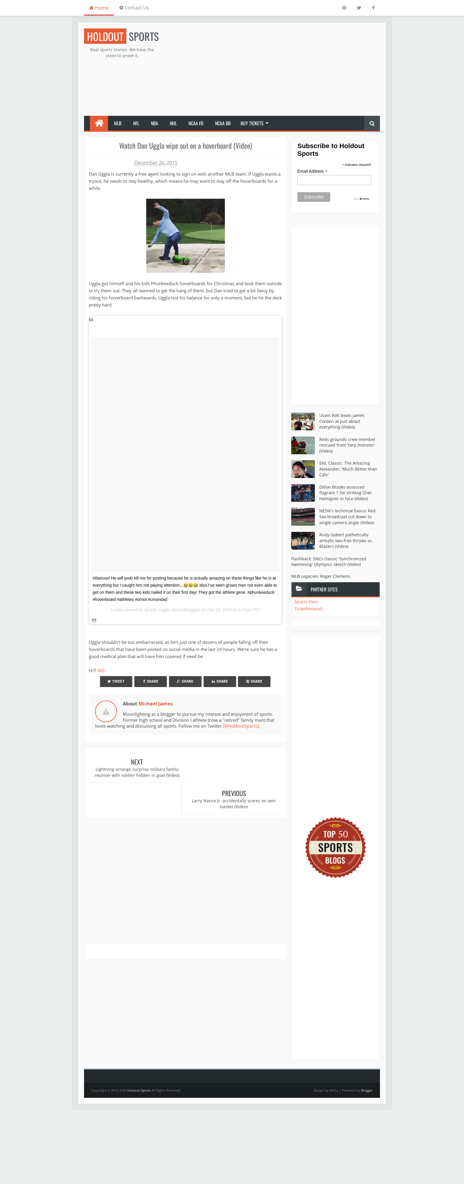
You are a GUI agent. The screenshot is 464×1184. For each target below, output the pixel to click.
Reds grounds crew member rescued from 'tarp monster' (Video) (347, 445)
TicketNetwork (308, 609)
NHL (173, 123)
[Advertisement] (272, 69)
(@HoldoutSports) (241, 726)
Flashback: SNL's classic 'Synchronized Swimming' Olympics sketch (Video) (328, 561)
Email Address (312, 171)
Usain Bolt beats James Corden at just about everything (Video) (342, 421)
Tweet (116, 681)
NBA (154, 123)
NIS (100, 670)
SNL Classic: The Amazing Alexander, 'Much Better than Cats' (348, 468)
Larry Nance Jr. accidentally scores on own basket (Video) (236, 772)
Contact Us (134, 7)
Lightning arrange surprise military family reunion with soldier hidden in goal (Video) (135, 772)
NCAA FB (195, 123)
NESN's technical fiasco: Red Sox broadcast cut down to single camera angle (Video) (347, 516)
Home (99, 7)
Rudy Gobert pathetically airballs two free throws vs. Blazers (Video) (346, 540)
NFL (136, 123)
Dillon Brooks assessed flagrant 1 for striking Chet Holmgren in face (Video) (345, 492)
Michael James (155, 703)
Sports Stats (306, 601)
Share (150, 681)
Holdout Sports (139, 1090)
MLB (117, 123)
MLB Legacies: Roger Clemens (320, 576)
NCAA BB (223, 123)
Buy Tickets (252, 123)
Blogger (367, 1090)
